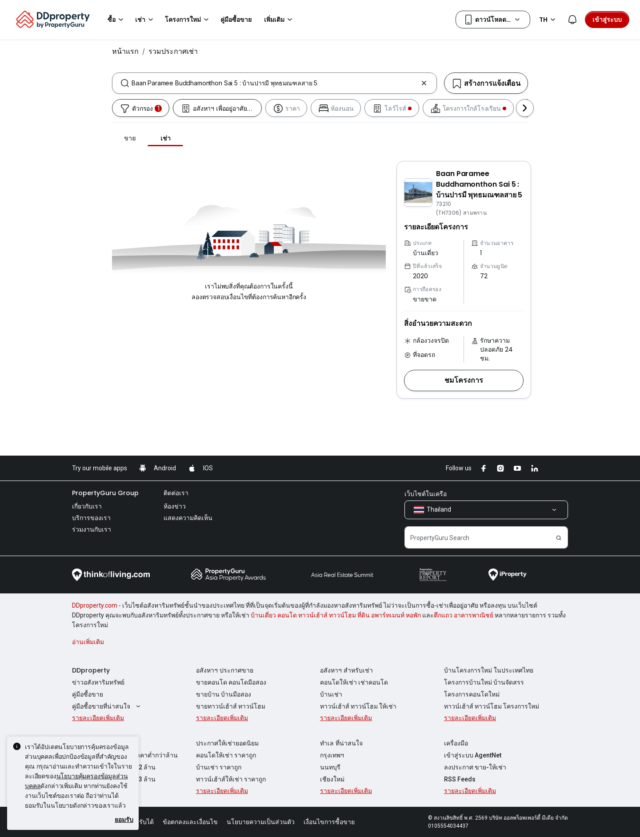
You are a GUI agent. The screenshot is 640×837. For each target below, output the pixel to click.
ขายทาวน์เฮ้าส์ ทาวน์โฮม (230, 706)
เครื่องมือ (456, 743)
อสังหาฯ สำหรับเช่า (346, 670)
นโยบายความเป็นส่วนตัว (261, 821)
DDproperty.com (94, 605)
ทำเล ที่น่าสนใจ (341, 743)
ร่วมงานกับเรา (91, 529)
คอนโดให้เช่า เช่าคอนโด (354, 682)
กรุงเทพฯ (332, 755)
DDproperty (91, 670)
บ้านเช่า (331, 694)
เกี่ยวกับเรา (87, 506)
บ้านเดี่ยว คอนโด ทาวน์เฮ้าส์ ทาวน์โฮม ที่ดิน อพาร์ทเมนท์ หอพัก (336, 615)
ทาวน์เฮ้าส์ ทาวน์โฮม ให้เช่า (358, 706)
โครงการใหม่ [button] (188, 19)
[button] (464, 380)
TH (548, 19)
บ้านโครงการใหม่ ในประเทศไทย (488, 670)
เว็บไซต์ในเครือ (425, 493)
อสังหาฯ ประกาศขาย (224, 670)
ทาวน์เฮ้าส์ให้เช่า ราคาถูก (231, 779)
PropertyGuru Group (105, 493)
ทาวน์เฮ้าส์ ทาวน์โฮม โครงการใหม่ (491, 706)
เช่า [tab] (165, 138)
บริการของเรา (91, 517)
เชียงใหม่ (332, 779)
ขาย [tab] (130, 138)
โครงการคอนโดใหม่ (472, 694)
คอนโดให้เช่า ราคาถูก (226, 755)
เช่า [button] (145, 19)
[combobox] (274, 83)
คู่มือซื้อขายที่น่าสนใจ (107, 706)
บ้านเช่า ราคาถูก (218, 767)
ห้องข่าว (175, 506)
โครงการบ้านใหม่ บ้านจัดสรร (484, 682)
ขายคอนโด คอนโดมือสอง (231, 682)
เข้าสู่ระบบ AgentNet (472, 755)
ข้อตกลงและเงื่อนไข (190, 821)
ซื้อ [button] (117, 19)
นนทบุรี (330, 767)
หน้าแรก (125, 51)
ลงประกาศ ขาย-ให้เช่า (475, 767)
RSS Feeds (460, 779)
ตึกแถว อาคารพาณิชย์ (463, 615)
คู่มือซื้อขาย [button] (236, 19)
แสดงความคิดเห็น (188, 517)
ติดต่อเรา (176, 493)
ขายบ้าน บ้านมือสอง (223, 694)
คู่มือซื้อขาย (87, 694)
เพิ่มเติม (279, 19)
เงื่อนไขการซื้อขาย (329, 821)
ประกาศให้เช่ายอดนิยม (227, 743)
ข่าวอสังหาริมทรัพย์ (98, 682)
